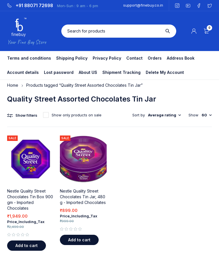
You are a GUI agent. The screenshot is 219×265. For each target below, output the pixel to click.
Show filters (26, 115)
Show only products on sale (77, 115)
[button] (26, 245)
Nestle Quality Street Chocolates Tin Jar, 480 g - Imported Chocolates (83, 197)
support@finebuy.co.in (143, 5)
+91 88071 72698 (34, 5)
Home (12, 85)
